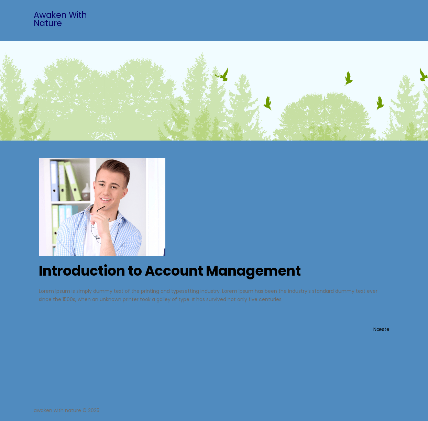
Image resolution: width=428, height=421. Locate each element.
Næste (381, 329)
